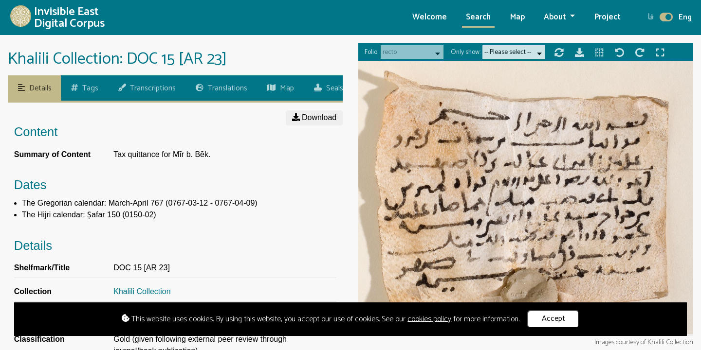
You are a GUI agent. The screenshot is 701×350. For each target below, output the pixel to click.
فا (650, 17)
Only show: (465, 52)
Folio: (371, 52)
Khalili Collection (141, 291)
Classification (39, 339)
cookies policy (429, 318)
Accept (553, 318)
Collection (33, 291)
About (556, 17)
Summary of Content (52, 154)
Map (517, 17)
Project (607, 17)
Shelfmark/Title (42, 267)
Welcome (429, 17)
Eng (685, 17)
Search (478, 17)
